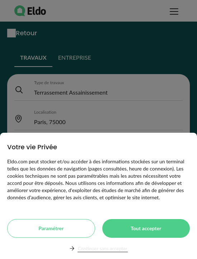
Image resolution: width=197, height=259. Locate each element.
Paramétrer (51, 228)
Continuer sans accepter (102, 248)
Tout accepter (146, 228)
